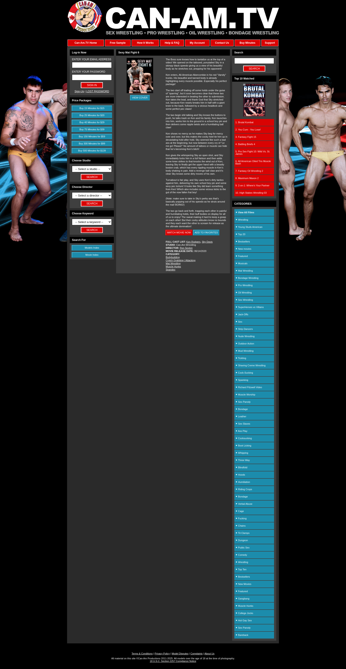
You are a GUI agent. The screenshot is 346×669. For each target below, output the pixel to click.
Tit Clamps (242, 533)
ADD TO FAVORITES (206, 232)
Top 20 (240, 234)
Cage (239, 511)
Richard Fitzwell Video (248, 387)
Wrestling (241, 219)
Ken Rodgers (193, 241)
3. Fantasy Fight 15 (245, 137)
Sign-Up (79, 91)
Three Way (242, 460)
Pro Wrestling (244, 285)
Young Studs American (249, 227)
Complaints (196, 653)
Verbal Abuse (243, 504)
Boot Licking (243, 445)
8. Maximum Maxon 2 (247, 178)
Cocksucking (243, 438)
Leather (240, 416)
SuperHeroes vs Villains (249, 307)
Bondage (241, 409)
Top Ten (240, 569)
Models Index (92, 247)
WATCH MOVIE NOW (179, 232)
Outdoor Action (244, 343)
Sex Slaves (242, 423)
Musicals (241, 263)
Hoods (240, 474)
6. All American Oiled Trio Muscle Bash (253, 162)
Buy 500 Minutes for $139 (92, 150)
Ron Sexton (186, 248)
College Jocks (244, 613)
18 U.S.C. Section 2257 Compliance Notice (173, 661)
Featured (241, 256)
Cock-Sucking (244, 372)
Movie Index (91, 254)
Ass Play (241, 431)
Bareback (241, 635)
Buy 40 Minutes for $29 (91, 122)
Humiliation (242, 482)
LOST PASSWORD (97, 91)
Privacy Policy (162, 653)
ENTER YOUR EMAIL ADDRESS (91, 59)
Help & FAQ (172, 42)
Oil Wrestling (243, 292)
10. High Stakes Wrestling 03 (251, 192)
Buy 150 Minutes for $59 (92, 136)
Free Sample (118, 42)
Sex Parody (243, 402)
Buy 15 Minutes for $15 (91, 108)
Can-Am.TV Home (86, 42)
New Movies (243, 584)
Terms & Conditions (142, 653)
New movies (243, 249)
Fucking (241, 518)
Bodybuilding (173, 257)
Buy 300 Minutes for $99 (92, 143)
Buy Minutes (247, 42)
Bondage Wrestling (247, 278)
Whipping (241, 453)
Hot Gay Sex (243, 620)
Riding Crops (243, 489)
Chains (240, 525)
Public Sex (242, 547)
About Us (209, 653)
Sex (238, 321)
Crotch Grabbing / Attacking (181, 260)
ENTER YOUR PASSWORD (88, 71)
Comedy (241, 555)
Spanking (241, 380)
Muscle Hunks (173, 266)
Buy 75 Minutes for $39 (91, 129)
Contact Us (222, 42)
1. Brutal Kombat (244, 122)
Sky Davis (207, 241)
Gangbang (242, 598)
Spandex (170, 269)
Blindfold (241, 467)
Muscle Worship (245, 394)
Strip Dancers (244, 329)
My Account (197, 42)
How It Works (145, 42)
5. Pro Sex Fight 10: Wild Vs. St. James (252, 152)
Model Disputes (180, 653)
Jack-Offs (241, 314)
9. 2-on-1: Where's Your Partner (252, 185)
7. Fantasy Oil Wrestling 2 (249, 171)
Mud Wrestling (244, 351)
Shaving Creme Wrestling (250, 365)
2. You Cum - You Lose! (248, 129)
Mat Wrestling (173, 263)
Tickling (240, 358)
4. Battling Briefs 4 (245, 144)
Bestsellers (242, 241)
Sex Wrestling (244, 300)
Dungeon (241, 540)
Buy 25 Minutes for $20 (91, 115)
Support (270, 42)
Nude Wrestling (245, 336)
